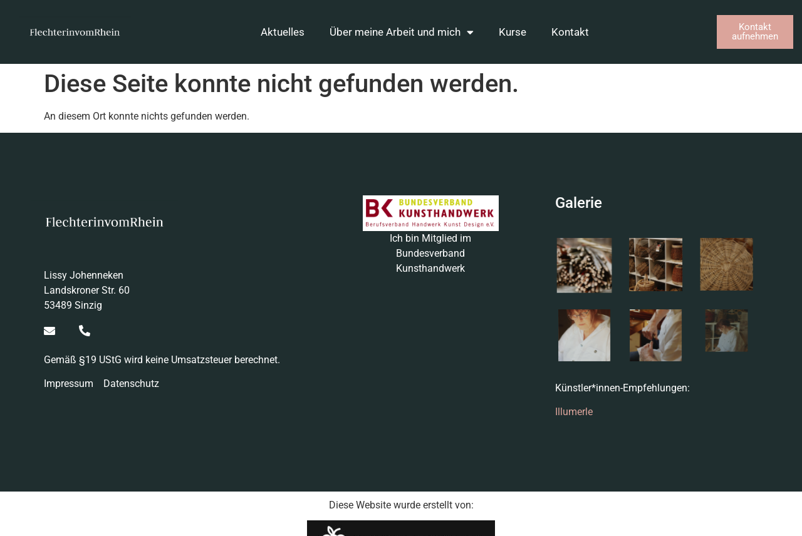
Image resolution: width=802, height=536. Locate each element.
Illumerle (574, 412)
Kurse (512, 32)
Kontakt (570, 32)
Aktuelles (283, 32)
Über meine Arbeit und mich (402, 32)
